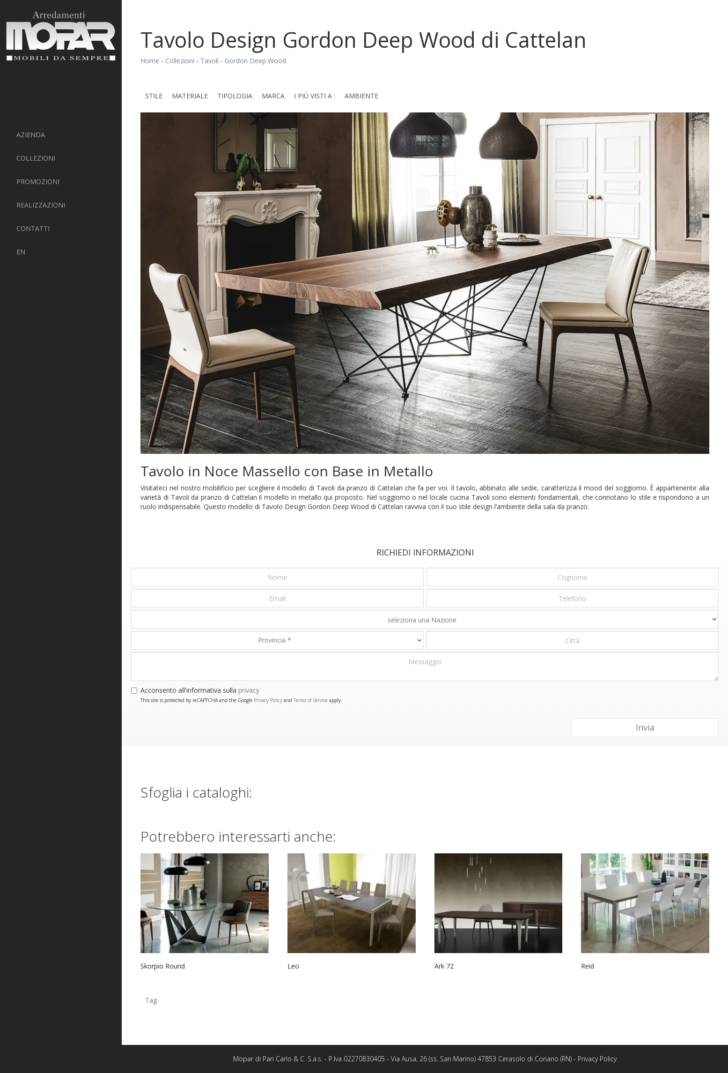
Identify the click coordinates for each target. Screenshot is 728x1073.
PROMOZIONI (37, 181)
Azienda (30, 134)
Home (149, 60)
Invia (645, 727)
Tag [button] (151, 1000)
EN (20, 251)
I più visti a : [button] (314, 95)
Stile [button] (153, 95)
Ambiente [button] (361, 95)
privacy (248, 690)
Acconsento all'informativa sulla (199, 690)
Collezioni (35, 158)
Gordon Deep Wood (255, 60)
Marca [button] (273, 95)
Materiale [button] (190, 95)
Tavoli (209, 60)
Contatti (33, 228)
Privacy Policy (268, 700)
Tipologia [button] (234, 95)
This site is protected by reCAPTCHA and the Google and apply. (241, 700)
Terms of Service (311, 700)
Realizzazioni (40, 204)
